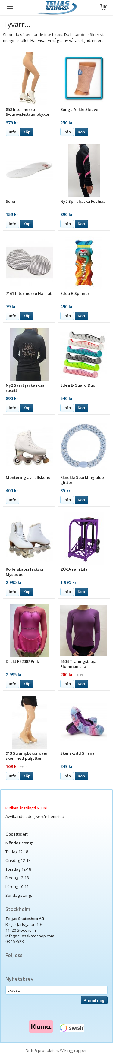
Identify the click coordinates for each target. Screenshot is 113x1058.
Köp (26, 132)
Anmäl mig (94, 1000)
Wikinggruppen (74, 1050)
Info (12, 132)
